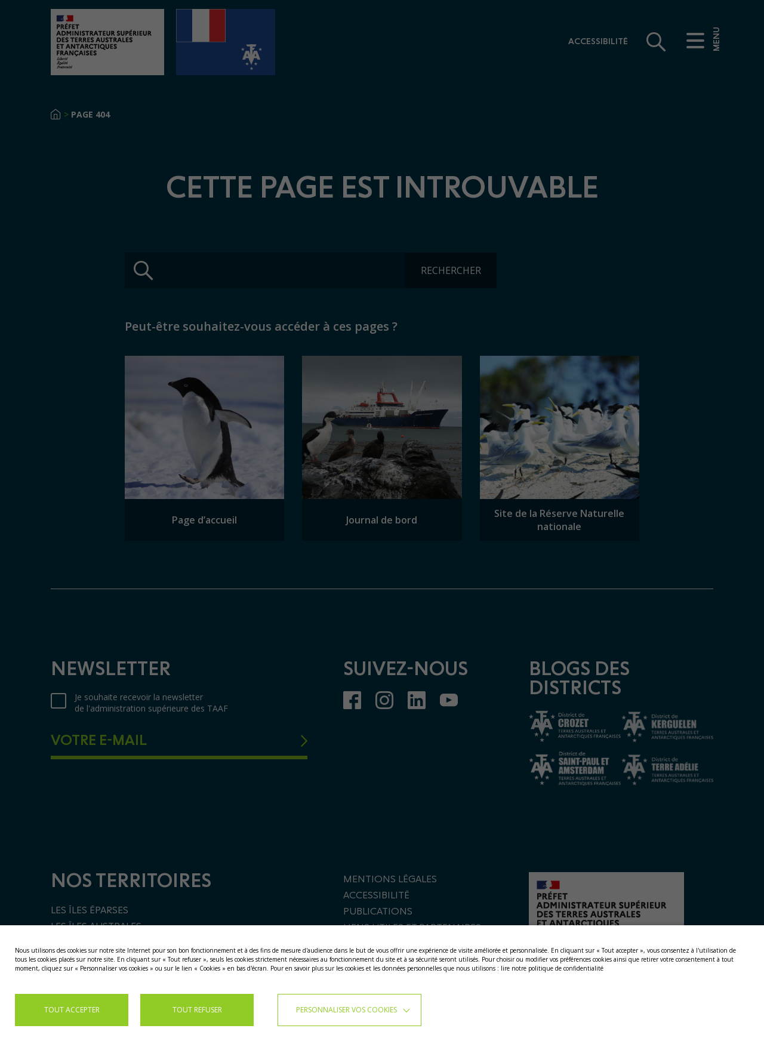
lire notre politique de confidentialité (552, 968)
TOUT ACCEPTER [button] (72, 1010)
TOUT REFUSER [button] (197, 1010)
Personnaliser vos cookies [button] (346, 1010)
